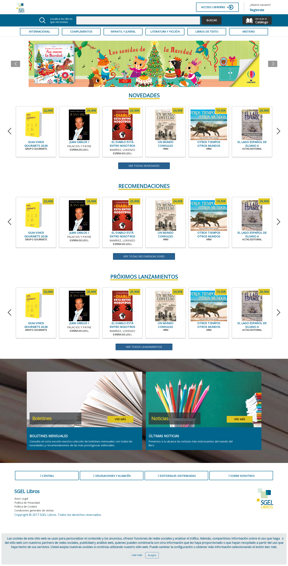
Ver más (120, 419)
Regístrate (257, 10)
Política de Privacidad (27, 502)
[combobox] (138, 20)
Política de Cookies (25, 506)
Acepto (152, 555)
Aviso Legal (21, 498)
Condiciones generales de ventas (34, 510)
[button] (21, 64)
